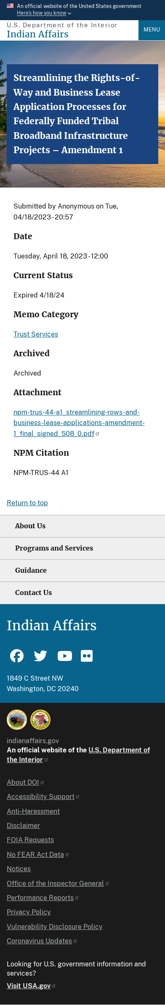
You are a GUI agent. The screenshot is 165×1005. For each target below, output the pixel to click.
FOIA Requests (30, 840)
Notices (19, 869)
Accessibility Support (43, 797)
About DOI (26, 782)
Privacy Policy (29, 912)
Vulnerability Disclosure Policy (55, 927)
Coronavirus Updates (42, 941)
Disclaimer (23, 826)
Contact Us (33, 593)
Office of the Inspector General (58, 884)
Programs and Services (54, 548)
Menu (152, 29)
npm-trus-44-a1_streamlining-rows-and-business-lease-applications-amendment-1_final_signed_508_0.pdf (79, 423)
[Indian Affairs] (72, 34)
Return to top (27, 503)
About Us (30, 526)
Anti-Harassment (33, 811)
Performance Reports (43, 898)
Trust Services (35, 334)
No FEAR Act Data (38, 855)
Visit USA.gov (31, 986)
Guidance (31, 570)
